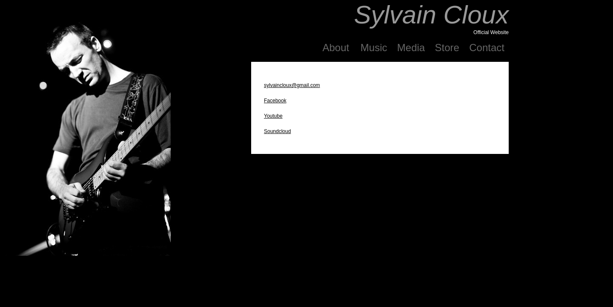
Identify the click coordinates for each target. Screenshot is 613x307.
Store (447, 47)
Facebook (275, 101)
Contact (486, 47)
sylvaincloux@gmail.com (292, 85)
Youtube (273, 116)
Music (374, 47)
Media (411, 47)
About (337, 47)
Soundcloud (277, 131)
